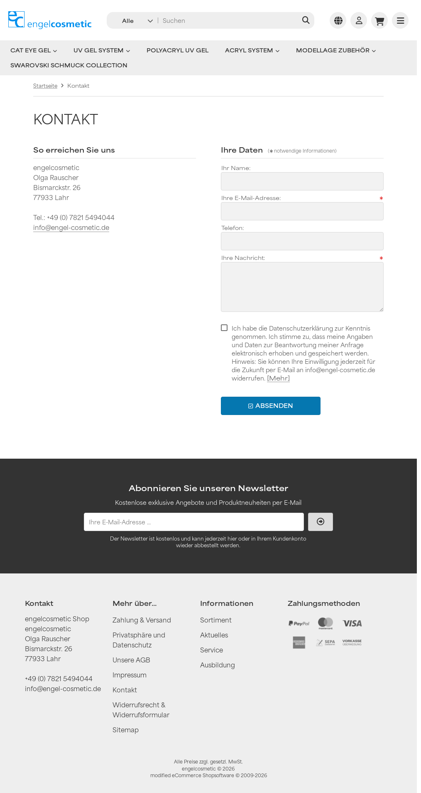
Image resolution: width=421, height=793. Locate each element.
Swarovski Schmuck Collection (68, 65)
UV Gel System (101, 50)
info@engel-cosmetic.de (71, 227)
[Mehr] (278, 378)
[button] (132, 20)
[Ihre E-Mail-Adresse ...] (194, 522)
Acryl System (252, 50)
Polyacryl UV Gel (177, 50)
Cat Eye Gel (33, 50)
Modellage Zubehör (336, 50)
